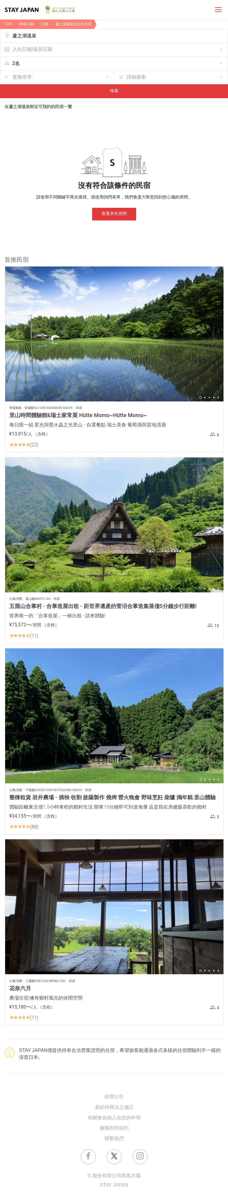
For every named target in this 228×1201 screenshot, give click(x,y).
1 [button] (200, 397)
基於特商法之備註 (114, 1107)
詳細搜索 (136, 77)
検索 (114, 91)
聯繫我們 (114, 1138)
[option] (114, 334)
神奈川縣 (26, 24)
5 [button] (218, 397)
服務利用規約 (114, 1128)
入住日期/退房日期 (32, 49)
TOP (8, 24)
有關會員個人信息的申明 (114, 1118)
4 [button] (213, 397)
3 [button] (209, 397)
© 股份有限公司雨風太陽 (113, 1175)
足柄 (44, 24)
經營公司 (114, 1097)
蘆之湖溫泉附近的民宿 (73, 24)
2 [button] (204, 397)
